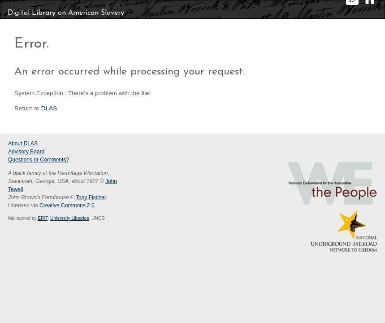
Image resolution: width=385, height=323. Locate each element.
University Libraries (69, 218)
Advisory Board (26, 151)
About (23, 143)
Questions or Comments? (38, 160)
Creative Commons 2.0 (67, 205)
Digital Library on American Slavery (66, 13)
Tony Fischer (91, 197)
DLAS (49, 108)
